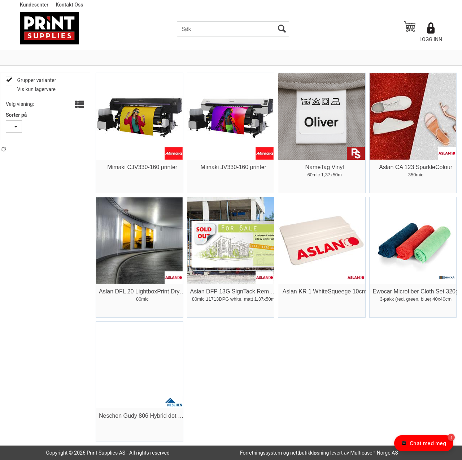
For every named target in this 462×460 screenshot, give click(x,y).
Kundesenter (34, 5)
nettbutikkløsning (309, 453)
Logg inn (430, 39)
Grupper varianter (36, 80)
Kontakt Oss (69, 5)
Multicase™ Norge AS (374, 453)
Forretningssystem (261, 453)
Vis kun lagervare (36, 89)
